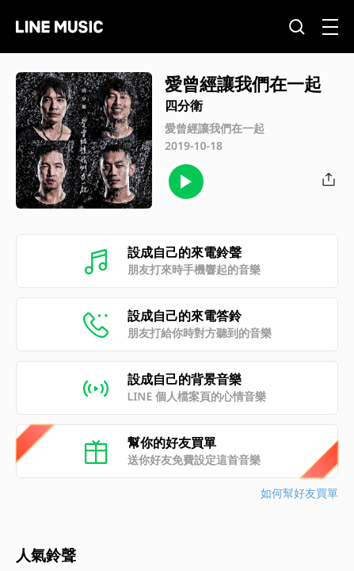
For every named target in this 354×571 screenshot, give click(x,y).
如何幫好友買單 (299, 492)
